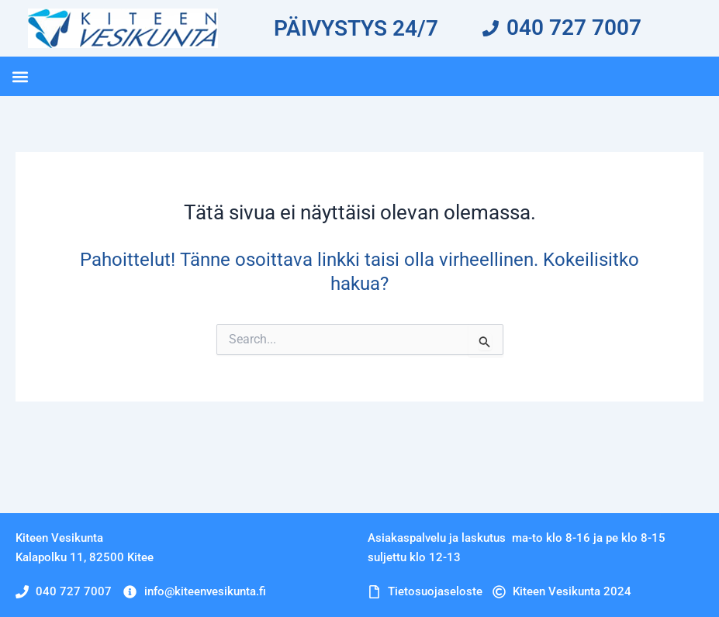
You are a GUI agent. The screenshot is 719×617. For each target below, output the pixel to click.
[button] (20, 76)
